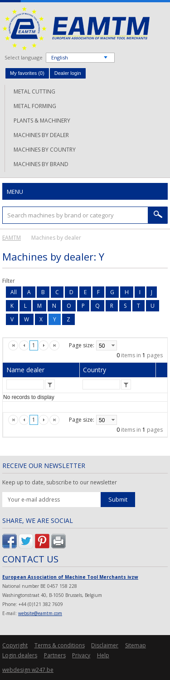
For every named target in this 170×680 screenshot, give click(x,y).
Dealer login (67, 73)
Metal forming (35, 106)
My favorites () (27, 73)
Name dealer (25, 369)
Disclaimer (104, 645)
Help (103, 655)
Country (94, 369)
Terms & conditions (59, 645)
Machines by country (45, 149)
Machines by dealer (41, 135)
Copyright (15, 645)
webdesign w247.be (27, 670)
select (113, 345)
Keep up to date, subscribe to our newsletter (59, 482)
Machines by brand (41, 164)
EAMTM (76, 28)
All (13, 292)
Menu (15, 191)
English (59, 57)
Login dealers (19, 655)
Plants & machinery (42, 120)
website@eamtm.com (40, 613)
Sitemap (135, 645)
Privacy (81, 655)
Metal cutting (34, 91)
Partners (55, 655)
